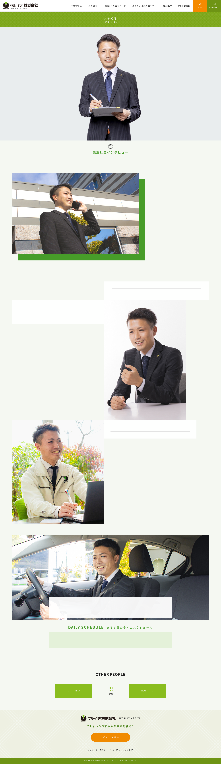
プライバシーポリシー (97, 750)
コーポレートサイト (123, 750)
